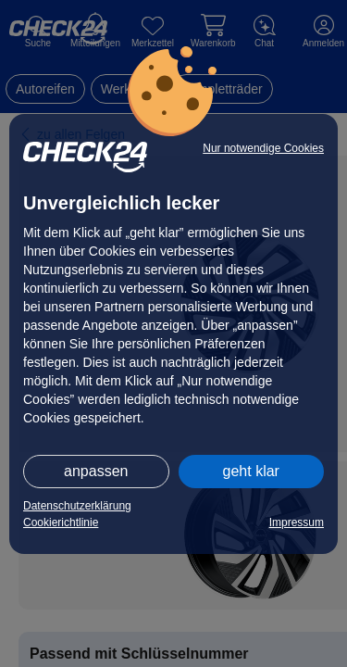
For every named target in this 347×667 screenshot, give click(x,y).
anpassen (96, 471)
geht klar (251, 471)
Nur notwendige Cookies (263, 148)
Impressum (296, 522)
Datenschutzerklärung (77, 505)
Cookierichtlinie (60, 522)
